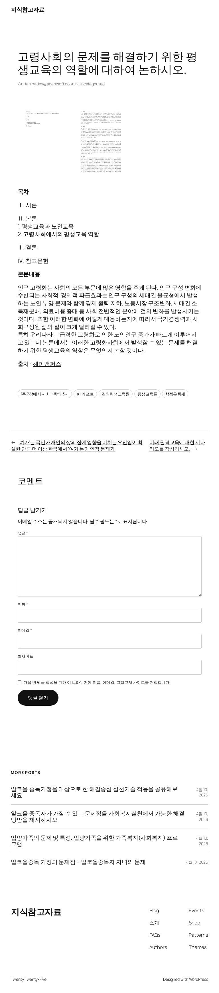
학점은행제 (175, 394)
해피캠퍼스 (47, 364)
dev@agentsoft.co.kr (55, 83)
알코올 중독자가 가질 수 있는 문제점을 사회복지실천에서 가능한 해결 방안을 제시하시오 (97, 816)
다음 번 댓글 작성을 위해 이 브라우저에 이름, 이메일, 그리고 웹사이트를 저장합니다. (96, 682)
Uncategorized (91, 83)
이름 (23, 604)
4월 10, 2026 (202, 792)
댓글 (23, 533)
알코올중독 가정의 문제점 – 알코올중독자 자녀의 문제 (78, 862)
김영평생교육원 (115, 394)
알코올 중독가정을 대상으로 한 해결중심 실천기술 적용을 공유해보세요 (94, 792)
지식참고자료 (27, 9)
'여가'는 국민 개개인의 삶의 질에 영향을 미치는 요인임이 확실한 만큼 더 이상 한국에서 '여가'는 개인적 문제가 (77, 445)
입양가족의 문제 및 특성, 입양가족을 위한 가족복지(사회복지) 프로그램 (94, 841)
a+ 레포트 (85, 394)
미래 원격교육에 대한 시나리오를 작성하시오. (177, 445)
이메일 (25, 630)
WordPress (198, 979)
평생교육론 (147, 394)
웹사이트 (26, 656)
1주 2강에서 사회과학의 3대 (45, 394)
